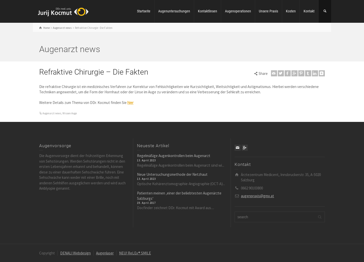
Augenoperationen (238, 11)
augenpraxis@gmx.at (257, 195)
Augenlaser (105, 253)
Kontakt (309, 11)
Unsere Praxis (268, 11)
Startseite (143, 11)
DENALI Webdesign (75, 253)
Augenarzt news (51, 113)
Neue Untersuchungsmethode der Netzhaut (172, 174)
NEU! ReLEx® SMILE (135, 253)
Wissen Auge (69, 113)
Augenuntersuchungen (174, 11)
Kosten (291, 11)
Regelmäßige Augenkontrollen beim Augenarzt (173, 155)
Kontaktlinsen (207, 11)
